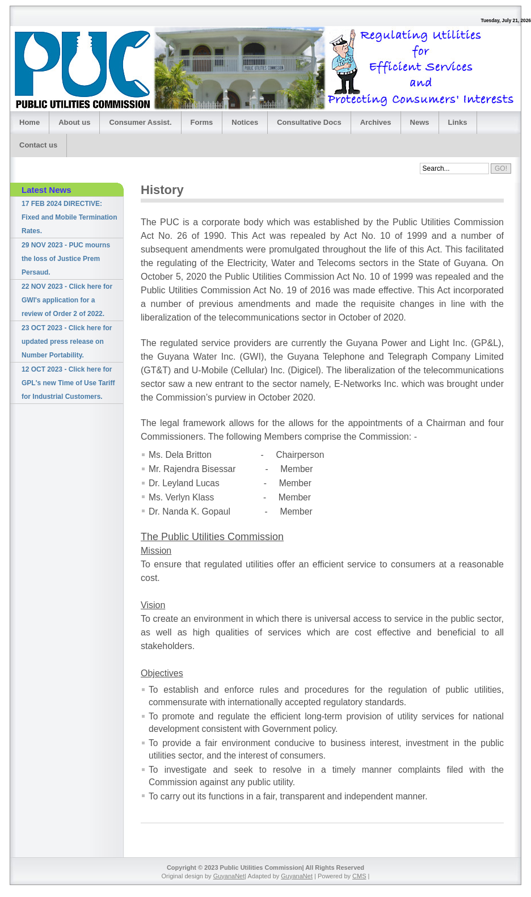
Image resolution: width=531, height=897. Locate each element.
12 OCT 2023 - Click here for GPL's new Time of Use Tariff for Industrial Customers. (68, 383)
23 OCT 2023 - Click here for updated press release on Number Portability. (67, 341)
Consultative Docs (309, 122)
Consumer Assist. (140, 122)
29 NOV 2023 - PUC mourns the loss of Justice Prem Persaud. (66, 258)
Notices (244, 122)
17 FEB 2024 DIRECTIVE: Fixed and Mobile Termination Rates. (69, 217)
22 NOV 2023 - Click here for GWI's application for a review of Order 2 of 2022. (67, 300)
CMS (359, 876)
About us (74, 122)
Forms (202, 122)
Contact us (38, 145)
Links (457, 122)
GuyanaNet (229, 876)
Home (29, 122)
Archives (375, 122)
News (419, 122)
